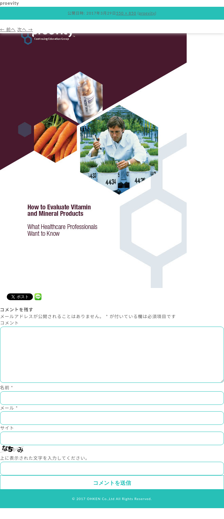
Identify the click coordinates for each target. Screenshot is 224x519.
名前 (6, 398)
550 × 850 (126, 13)
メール (9, 418)
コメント (9, 323)
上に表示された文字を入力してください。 (45, 469)
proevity (147, 13)
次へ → (25, 29)
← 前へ (8, 29)
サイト (7, 438)
